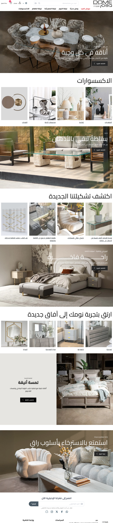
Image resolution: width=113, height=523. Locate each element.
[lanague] (24, 3)
